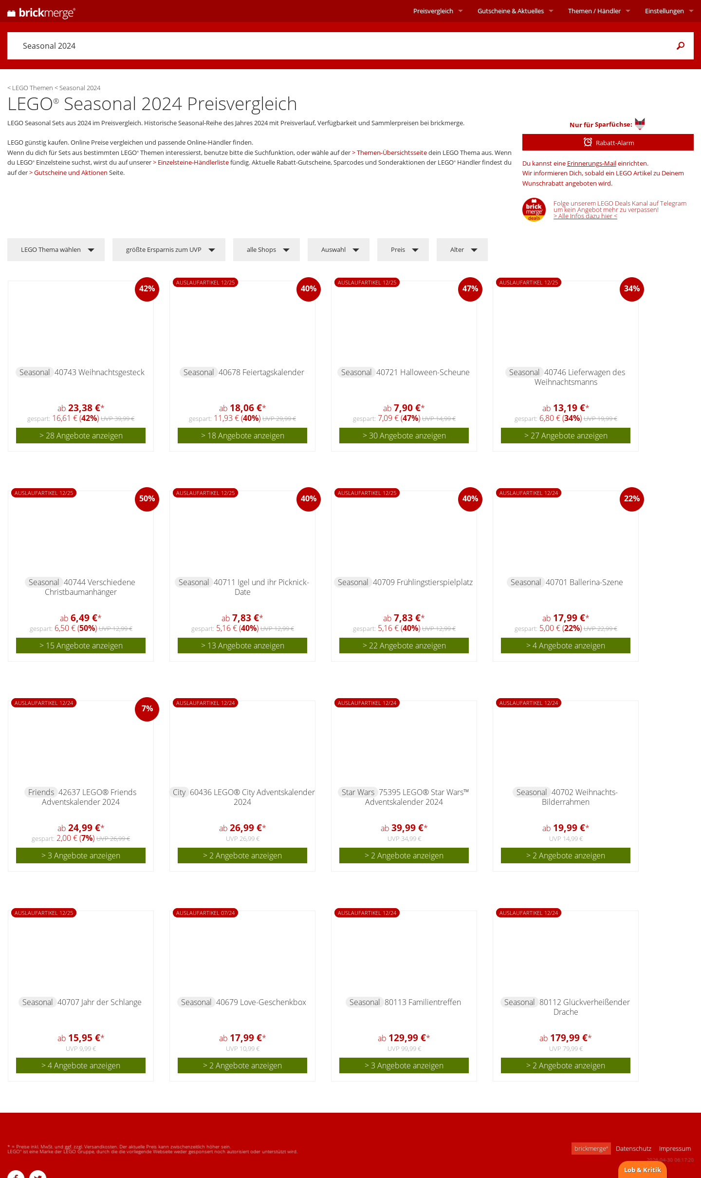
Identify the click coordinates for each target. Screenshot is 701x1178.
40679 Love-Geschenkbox (261, 1002)
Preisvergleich (433, 10)
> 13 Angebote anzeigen (242, 645)
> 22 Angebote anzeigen (404, 645)
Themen (594, 10)
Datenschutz (633, 1148)
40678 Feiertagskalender (261, 372)
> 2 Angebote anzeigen (242, 855)
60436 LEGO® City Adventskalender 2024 (252, 797)
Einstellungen (664, 10)
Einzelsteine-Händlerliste (193, 162)
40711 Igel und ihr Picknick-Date (261, 587)
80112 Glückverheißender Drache (584, 1007)
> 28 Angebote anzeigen (81, 435)
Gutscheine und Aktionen (71, 172)
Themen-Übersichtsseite (392, 152)
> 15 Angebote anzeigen (81, 645)
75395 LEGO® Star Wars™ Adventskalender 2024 (417, 797)
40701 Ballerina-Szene (584, 582)
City (179, 792)
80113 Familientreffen (423, 1002)
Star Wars (358, 792)
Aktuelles (511, 10)
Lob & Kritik (642, 1169)
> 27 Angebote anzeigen (566, 435)
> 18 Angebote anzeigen (242, 435)
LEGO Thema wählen (51, 249)
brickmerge (591, 1148)
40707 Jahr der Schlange (99, 1002)
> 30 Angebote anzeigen (404, 435)
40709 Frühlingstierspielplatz (423, 582)
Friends (41, 792)
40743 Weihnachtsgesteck (100, 372)
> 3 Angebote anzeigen (80, 855)
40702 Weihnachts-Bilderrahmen (580, 797)
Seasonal (34, 372)
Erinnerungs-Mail (591, 163)
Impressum (675, 1148)
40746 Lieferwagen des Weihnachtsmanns (580, 377)
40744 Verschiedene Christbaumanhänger (90, 587)
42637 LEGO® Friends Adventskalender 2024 (89, 797)
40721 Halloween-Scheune (423, 372)
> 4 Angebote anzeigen (565, 645)
